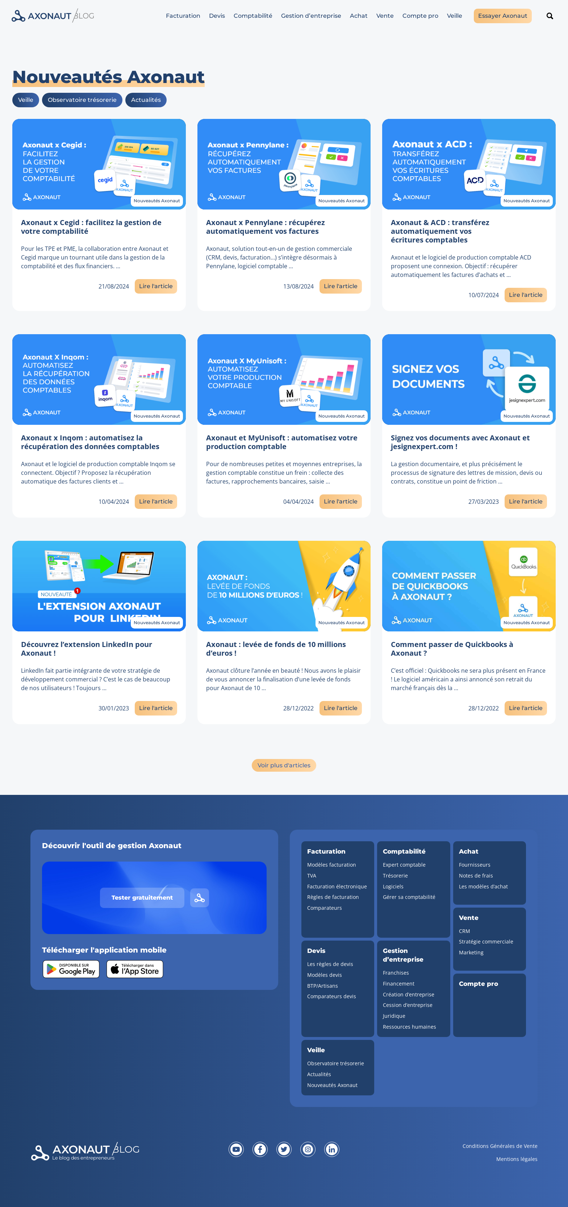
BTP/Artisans (322, 985)
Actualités (146, 99)
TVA (311, 875)
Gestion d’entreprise (311, 15)
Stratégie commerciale (486, 941)
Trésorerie (395, 875)
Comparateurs (324, 907)
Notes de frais (476, 875)
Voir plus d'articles (284, 765)
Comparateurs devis (331, 996)
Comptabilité (253, 15)
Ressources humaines (409, 1026)
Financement (398, 983)
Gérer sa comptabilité (409, 896)
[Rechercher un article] (549, 15)
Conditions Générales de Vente (500, 1145)
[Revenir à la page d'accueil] (115, 1157)
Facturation (183, 15)
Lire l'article (156, 286)
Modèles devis (324, 974)
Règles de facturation (333, 896)
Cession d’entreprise (408, 1004)
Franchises (396, 972)
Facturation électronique (337, 886)
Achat (359, 15)
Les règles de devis (330, 964)
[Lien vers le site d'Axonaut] (199, 897)
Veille (454, 15)
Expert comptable (404, 864)
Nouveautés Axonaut (157, 200)
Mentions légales (517, 1159)
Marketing (471, 952)
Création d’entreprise (408, 994)
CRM (464, 931)
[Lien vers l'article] (99, 164)
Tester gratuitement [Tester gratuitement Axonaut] (142, 897)
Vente (385, 15)
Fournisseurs (474, 864)
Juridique (394, 1015)
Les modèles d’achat (483, 886)
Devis (217, 15)
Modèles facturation (331, 864)
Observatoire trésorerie (82, 99)
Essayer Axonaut (502, 15)
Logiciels (393, 886)
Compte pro (420, 15)
